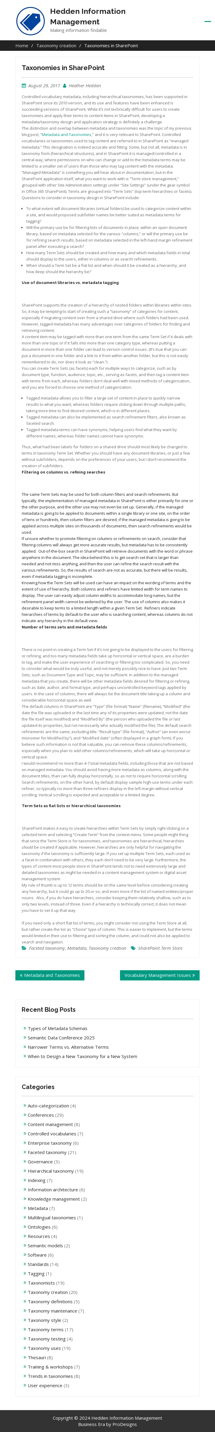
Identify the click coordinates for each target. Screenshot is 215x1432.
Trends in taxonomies (50, 1376)
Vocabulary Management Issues (158, 975)
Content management (50, 1124)
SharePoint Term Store (160, 948)
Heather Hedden (85, 85)
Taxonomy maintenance (52, 1311)
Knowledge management (54, 1199)
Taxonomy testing (47, 1339)
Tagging (36, 1273)
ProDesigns (124, 1424)
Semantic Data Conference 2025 (61, 1038)
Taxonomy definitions (50, 1301)
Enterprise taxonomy (50, 1143)
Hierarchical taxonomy (51, 1171)
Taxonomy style (44, 1320)
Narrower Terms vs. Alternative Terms (68, 1047)
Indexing (37, 1180)
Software (37, 1255)
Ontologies (39, 1227)
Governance (40, 1162)
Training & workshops (50, 1367)
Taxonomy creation (107, 948)
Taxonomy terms (46, 1329)
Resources (39, 1236)
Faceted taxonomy (47, 948)
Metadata (76, 948)
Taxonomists (41, 1283)
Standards (38, 1264)
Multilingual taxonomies (52, 1217)
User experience (45, 1385)
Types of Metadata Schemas (57, 1028)
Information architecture (53, 1190)
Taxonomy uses (44, 1348)
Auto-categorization (48, 1106)
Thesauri (37, 1357)
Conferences (41, 1115)
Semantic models (45, 1245)
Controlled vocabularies (52, 1134)
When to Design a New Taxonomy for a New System (82, 1056)
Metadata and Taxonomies (66, 134)
